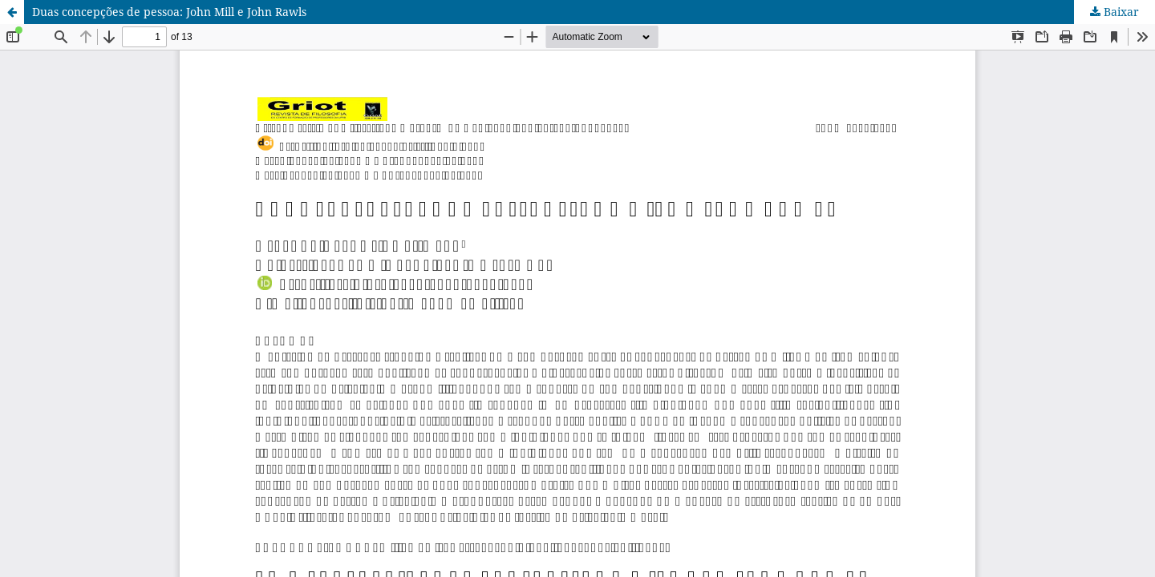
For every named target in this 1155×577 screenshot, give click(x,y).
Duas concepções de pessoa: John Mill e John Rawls (169, 11)
